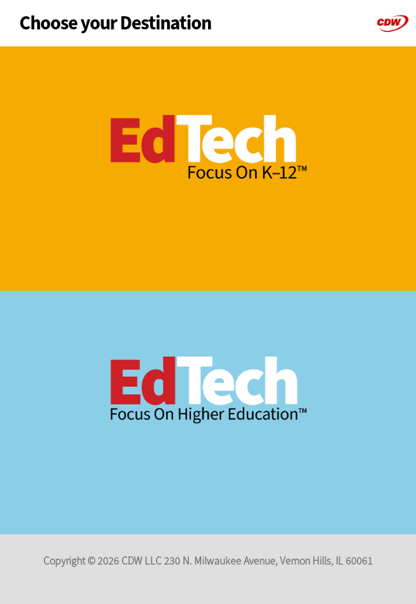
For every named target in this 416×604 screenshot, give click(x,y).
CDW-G (393, 23)
